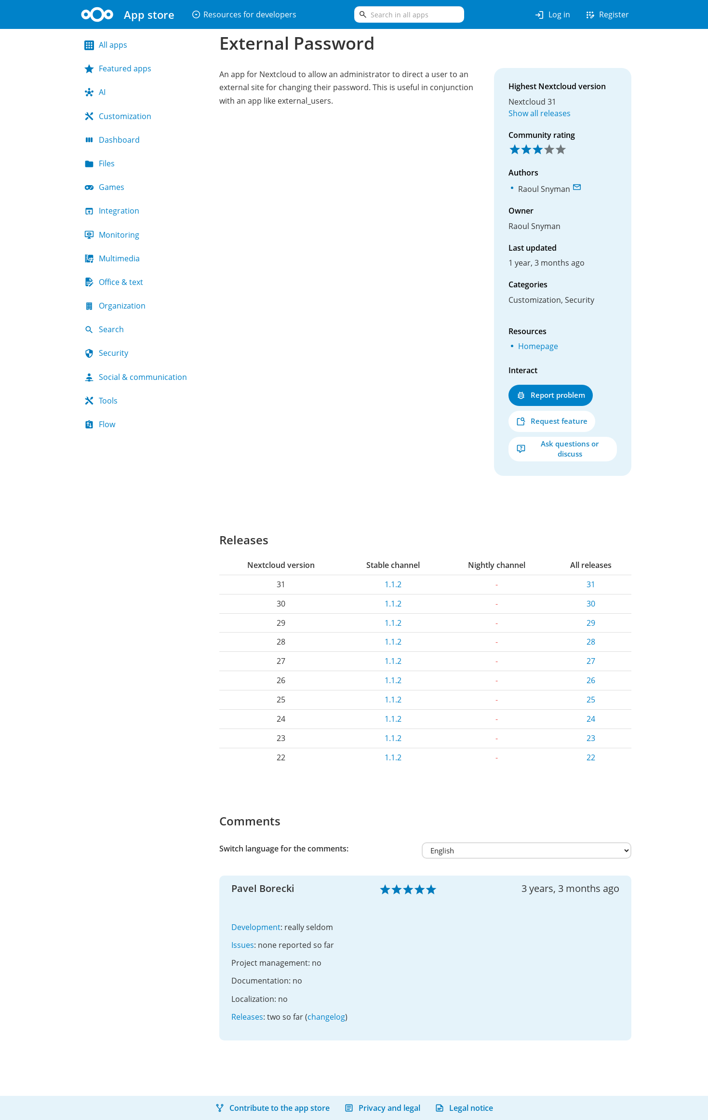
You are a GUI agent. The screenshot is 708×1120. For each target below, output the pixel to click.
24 (591, 719)
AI (95, 92)
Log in (552, 15)
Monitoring (111, 234)
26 (591, 680)
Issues (242, 945)
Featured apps (117, 68)
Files (99, 163)
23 (591, 738)
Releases (247, 1017)
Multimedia (112, 258)
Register (607, 15)
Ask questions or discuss (557, 449)
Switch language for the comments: (283, 848)
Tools (101, 400)
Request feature (552, 421)
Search (104, 329)
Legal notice (464, 1108)
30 (591, 603)
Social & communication (135, 377)
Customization (117, 116)
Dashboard (112, 140)
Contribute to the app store (272, 1108)
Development (256, 927)
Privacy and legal (382, 1108)
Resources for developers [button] (243, 14)
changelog (326, 1017)
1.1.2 (393, 584)
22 (591, 757)
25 (591, 699)
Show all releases (539, 113)
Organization (115, 305)
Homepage (538, 346)
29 (591, 623)
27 (591, 661)
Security (106, 353)
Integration (111, 210)
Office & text (113, 282)
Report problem (550, 395)
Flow (99, 424)
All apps (105, 45)
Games (104, 187)
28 (591, 641)
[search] (409, 14)
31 (591, 584)
